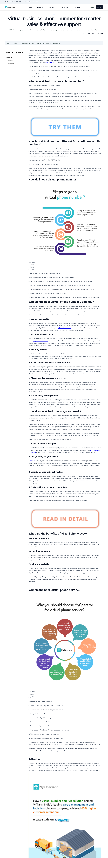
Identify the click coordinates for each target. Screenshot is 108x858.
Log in (92, 7)
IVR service (32, 461)
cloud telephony (50, 62)
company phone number (40, 341)
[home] (10, 7)
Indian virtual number (64, 328)
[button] (40, 7)
